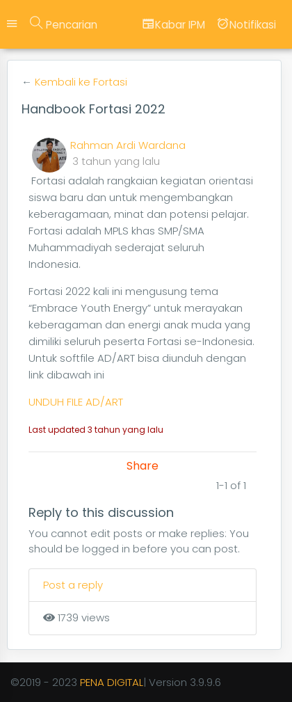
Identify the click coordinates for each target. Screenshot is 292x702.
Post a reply (73, 584)
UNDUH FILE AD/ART (76, 401)
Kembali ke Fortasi (81, 81)
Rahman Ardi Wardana (128, 145)
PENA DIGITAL (111, 682)
